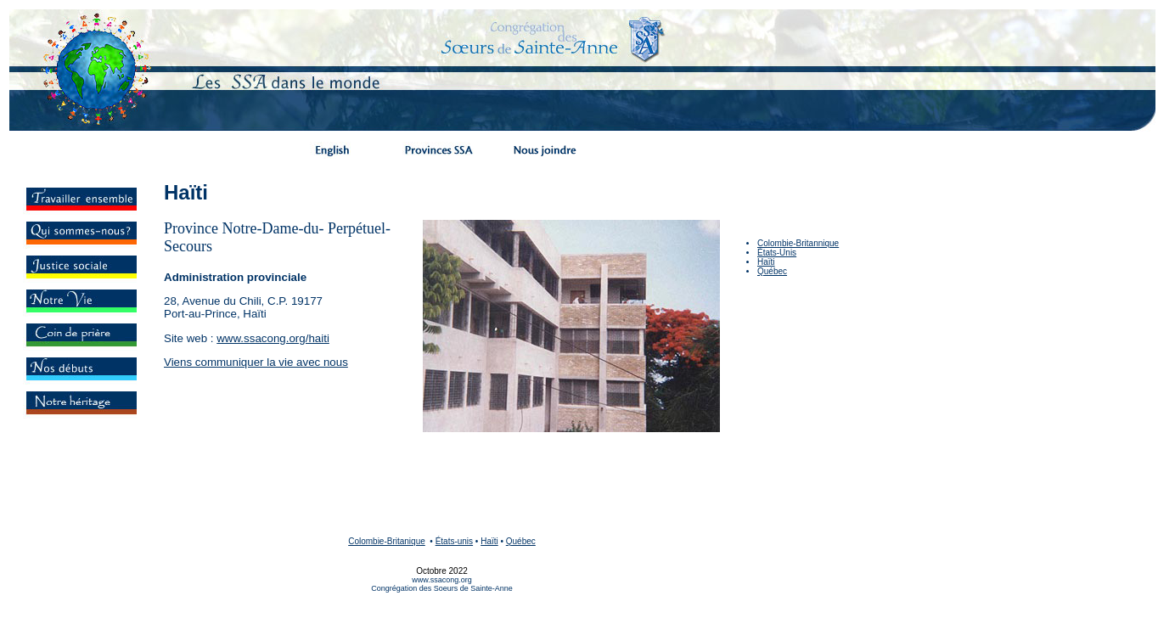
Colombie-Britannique (798, 243)
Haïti (766, 262)
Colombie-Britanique (386, 541)
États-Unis (776, 252)
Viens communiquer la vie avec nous (256, 362)
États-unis (454, 541)
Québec (772, 271)
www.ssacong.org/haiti (272, 338)
